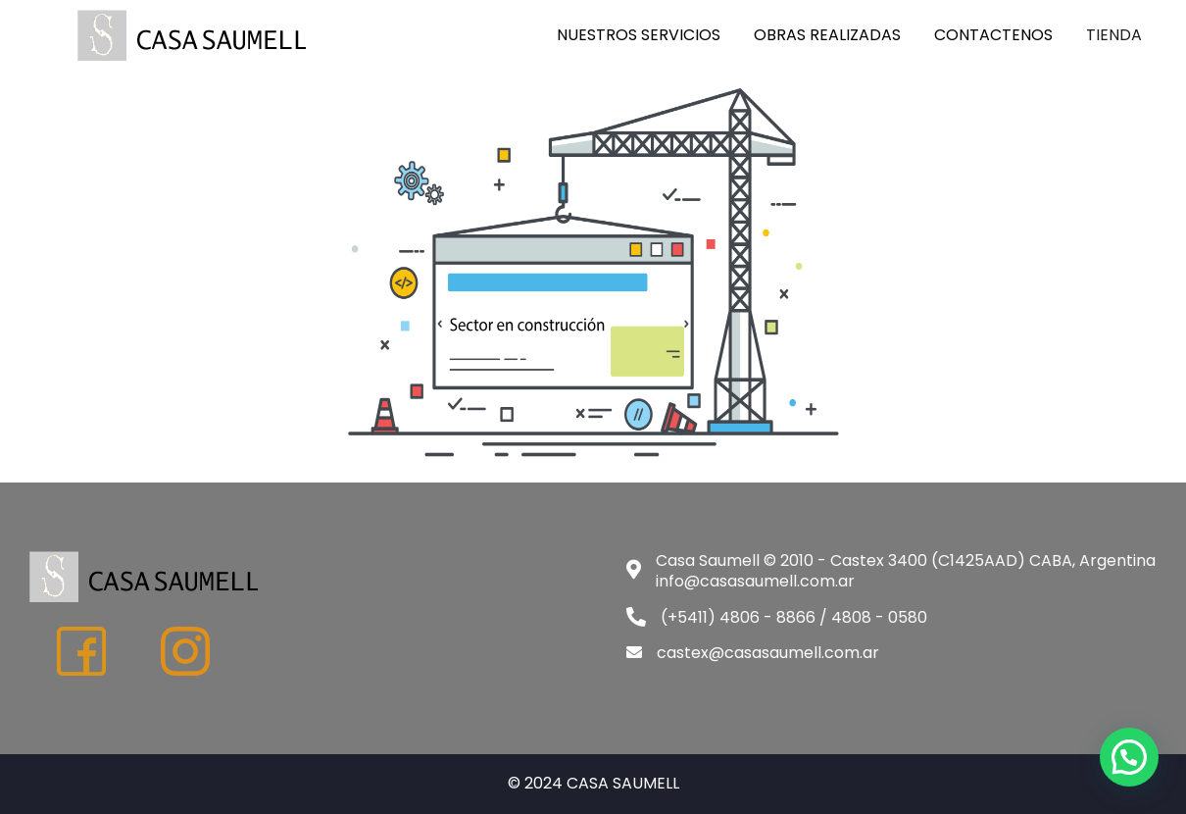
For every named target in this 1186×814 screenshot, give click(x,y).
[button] (1129, 757)
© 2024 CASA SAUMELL (593, 783)
